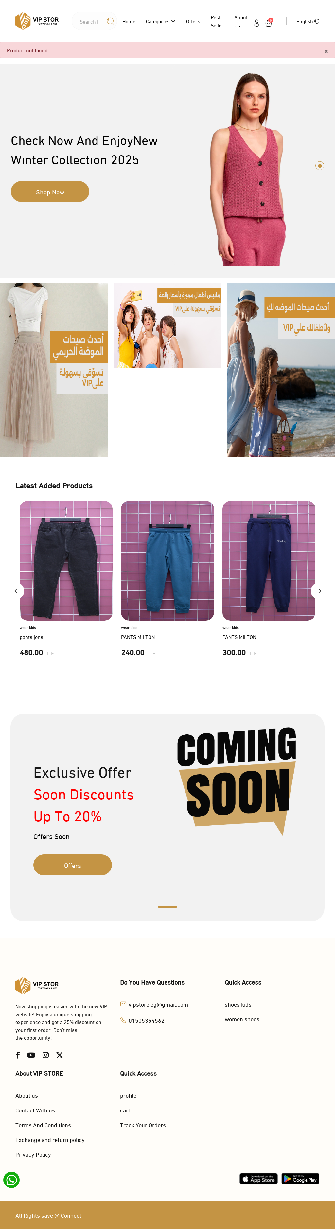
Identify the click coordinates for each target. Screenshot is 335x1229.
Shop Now (50, 191)
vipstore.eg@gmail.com (158, 1004)
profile (128, 1095)
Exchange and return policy (50, 1139)
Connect (71, 1214)
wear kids (28, 627)
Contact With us (35, 1109)
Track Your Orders (143, 1124)
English (308, 21)
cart (125, 1109)
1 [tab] (320, 166)
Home (128, 21)
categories (161, 21)
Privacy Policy (33, 1153)
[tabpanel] (167, 165)
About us (241, 20)
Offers (193, 21)
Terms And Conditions (43, 1124)
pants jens (31, 636)
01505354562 (147, 1020)
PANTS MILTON (138, 636)
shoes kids (238, 1004)
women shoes (242, 1018)
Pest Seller (217, 20)
